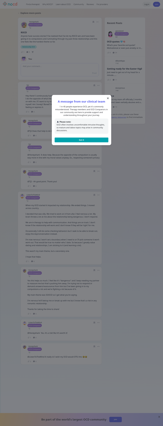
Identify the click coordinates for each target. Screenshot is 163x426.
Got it (81, 140)
